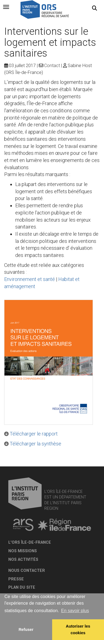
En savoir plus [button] (75, 610)
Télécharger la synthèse (35, 444)
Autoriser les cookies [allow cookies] (78, 629)
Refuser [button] (26, 629)
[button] (94, 8)
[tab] (6, 7)
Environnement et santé (29, 279)
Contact (52, 65)
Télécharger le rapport (34, 434)
